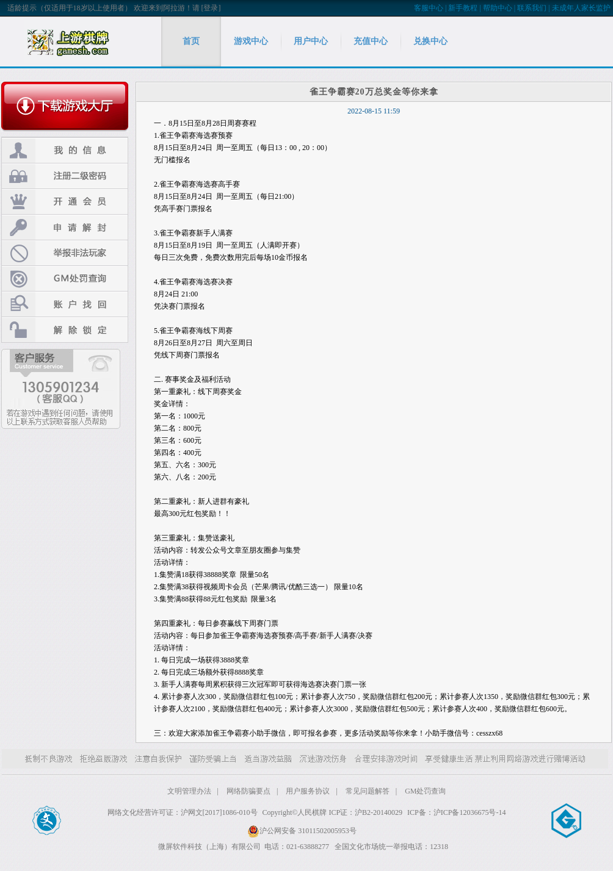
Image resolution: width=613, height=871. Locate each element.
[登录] (211, 8)
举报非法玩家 (65, 252)
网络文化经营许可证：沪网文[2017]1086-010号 (182, 812)
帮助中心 (497, 8)
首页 (191, 41)
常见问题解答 (368, 791)
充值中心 (371, 41)
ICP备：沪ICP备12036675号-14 (456, 812)
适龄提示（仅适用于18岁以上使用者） (69, 8)
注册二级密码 (65, 175)
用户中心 (311, 41)
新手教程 (462, 8)
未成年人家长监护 (581, 8)
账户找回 (65, 304)
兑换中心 (430, 41)
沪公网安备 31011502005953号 (302, 830)
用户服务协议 (308, 791)
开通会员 (65, 201)
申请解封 (65, 227)
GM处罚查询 (65, 278)
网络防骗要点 (248, 791)
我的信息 (65, 150)
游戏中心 (251, 41)
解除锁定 (65, 329)
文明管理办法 (189, 791)
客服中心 (428, 8)
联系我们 (531, 8)
